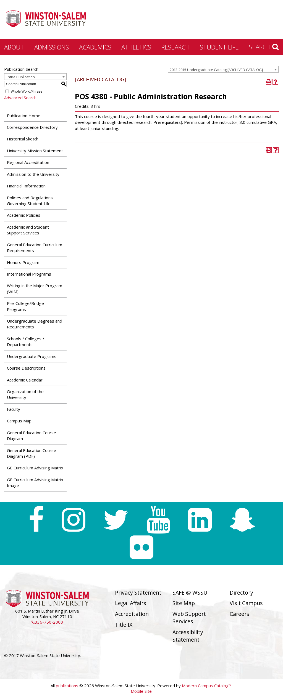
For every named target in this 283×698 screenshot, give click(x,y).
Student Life (219, 47)
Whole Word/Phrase (26, 91)
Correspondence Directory (32, 127)
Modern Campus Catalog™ (207, 685)
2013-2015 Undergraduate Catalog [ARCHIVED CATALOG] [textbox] (216, 69)
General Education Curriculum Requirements (34, 247)
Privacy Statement (138, 592)
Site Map (183, 603)
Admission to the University (33, 174)
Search (264, 47)
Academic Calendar (25, 380)
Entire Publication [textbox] (20, 76)
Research (175, 47)
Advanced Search (20, 97)
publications (67, 685)
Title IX (123, 624)
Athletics (136, 47)
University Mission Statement (35, 150)
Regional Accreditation (28, 162)
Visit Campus (246, 603)
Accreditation (132, 614)
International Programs (29, 274)
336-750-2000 (47, 622)
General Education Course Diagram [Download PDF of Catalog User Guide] (31, 435)
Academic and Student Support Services (28, 230)
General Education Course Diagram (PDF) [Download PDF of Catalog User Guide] (31, 453)
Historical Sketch (22, 139)
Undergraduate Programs (31, 356)
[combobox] (223, 69)
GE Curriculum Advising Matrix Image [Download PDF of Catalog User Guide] (35, 482)
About (14, 47)
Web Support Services (189, 617)
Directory (241, 592)
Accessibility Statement (187, 635)
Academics (95, 47)
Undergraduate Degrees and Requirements (34, 324)
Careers (239, 614)
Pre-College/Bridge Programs (25, 306)
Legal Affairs (130, 603)
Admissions (51, 47)
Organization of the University (25, 394)
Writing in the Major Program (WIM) (34, 288)
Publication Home (23, 115)
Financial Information (26, 186)
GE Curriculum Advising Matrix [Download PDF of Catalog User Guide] (35, 467)
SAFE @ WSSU (189, 592)
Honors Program (23, 262)
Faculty (13, 409)
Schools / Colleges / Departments (25, 341)
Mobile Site (141, 691)
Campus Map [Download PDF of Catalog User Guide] (19, 420)
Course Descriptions (26, 368)
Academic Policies (23, 215)
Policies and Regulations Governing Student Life (30, 200)
